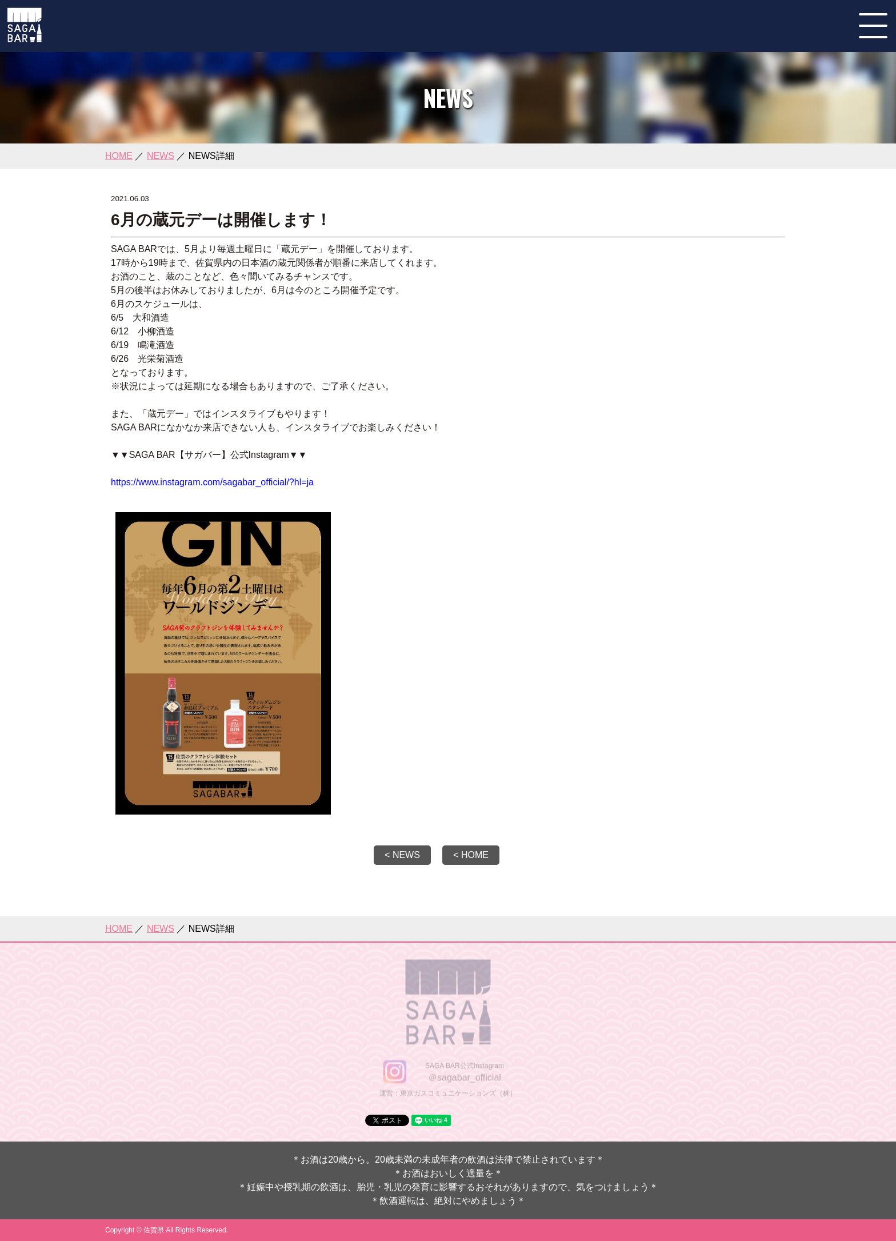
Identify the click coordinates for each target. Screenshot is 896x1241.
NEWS (160, 156)
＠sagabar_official (464, 1078)
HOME (119, 156)
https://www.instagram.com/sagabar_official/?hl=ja (212, 482)
